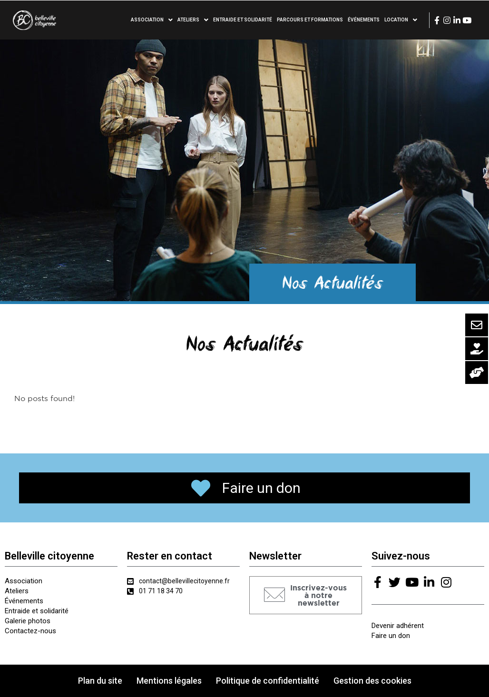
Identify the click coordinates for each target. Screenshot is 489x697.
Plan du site (100, 681)
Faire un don (391, 635)
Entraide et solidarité (242, 19)
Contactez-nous (30, 631)
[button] (305, 595)
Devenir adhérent (398, 625)
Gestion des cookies (372, 681)
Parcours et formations (310, 19)
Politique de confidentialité (267, 681)
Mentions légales (169, 681)
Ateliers (192, 20)
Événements (364, 19)
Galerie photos (27, 621)
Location (400, 20)
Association (152, 20)
